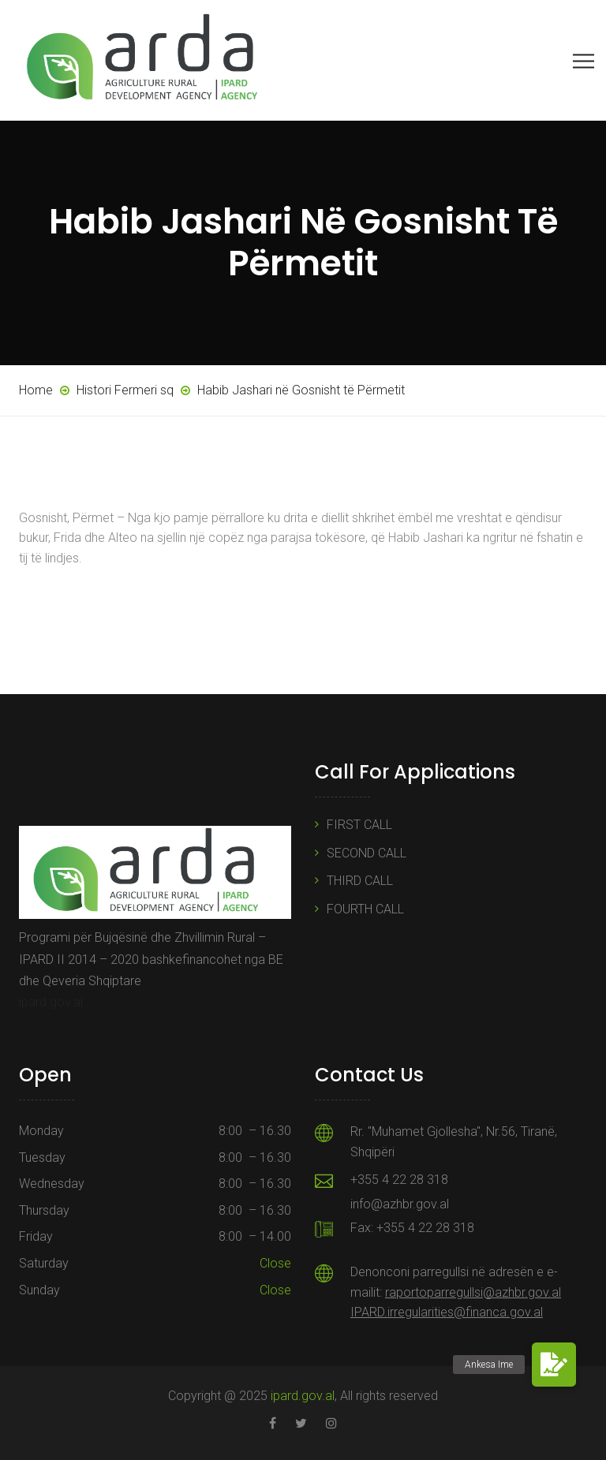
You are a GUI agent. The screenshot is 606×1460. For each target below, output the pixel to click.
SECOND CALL (366, 853)
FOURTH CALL (365, 909)
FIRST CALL (359, 824)
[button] (554, 1364)
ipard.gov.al (51, 1002)
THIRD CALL (360, 880)
